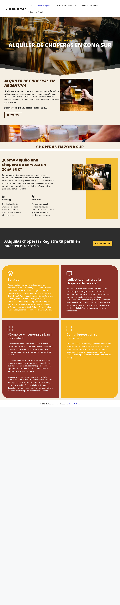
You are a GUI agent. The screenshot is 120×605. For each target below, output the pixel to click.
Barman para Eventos (68, 5)
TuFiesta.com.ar (15, 9)
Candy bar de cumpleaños (91, 5)
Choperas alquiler (46, 5)
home (30, 5)
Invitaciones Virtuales (38, 12)
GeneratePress (74, 404)
